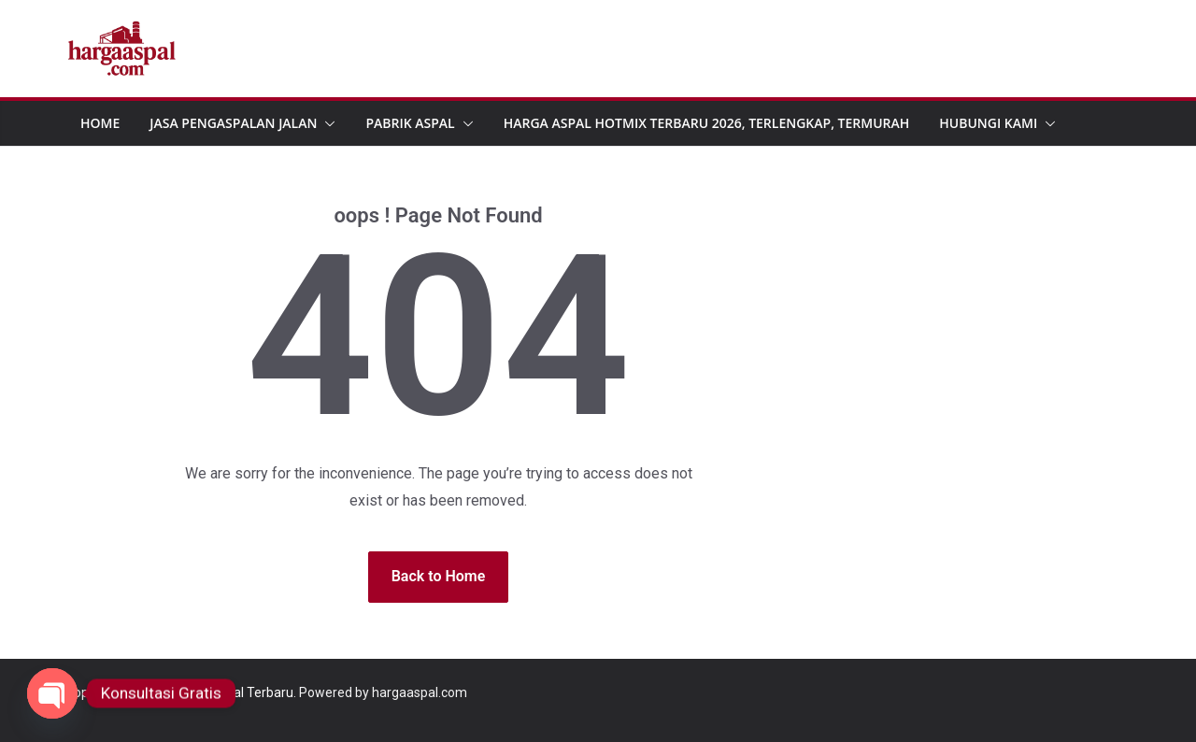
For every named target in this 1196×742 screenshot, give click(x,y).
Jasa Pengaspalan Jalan (233, 123)
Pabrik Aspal (409, 123)
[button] (326, 123)
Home (100, 123)
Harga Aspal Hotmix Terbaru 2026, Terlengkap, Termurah (707, 123)
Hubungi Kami (988, 123)
